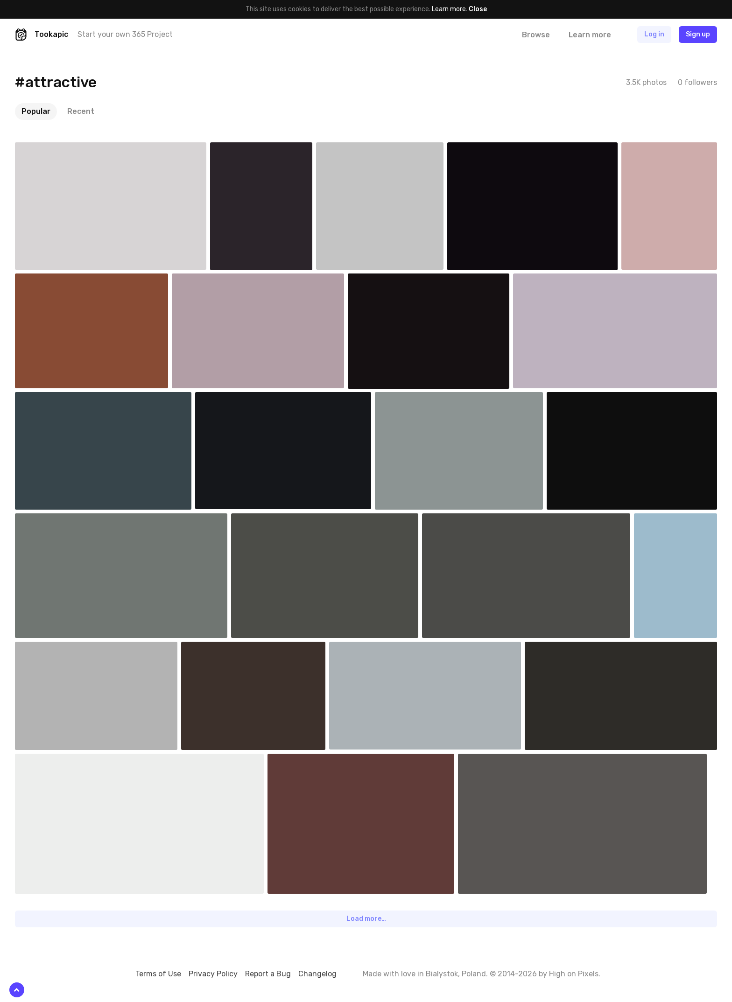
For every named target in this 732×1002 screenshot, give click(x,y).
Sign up (698, 34)
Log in (654, 34)
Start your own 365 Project (125, 34)
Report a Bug (268, 973)
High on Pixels (573, 973)
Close (478, 9)
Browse (536, 34)
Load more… (366, 919)
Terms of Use (158, 973)
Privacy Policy (213, 973)
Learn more (449, 9)
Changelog (317, 973)
